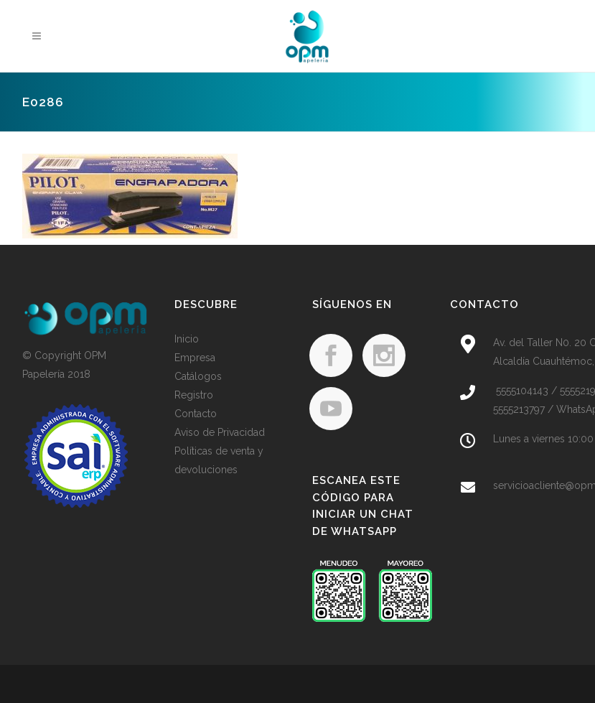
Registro (193, 395)
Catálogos (198, 376)
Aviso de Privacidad (219, 432)
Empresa (194, 357)
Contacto (195, 413)
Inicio (186, 339)
